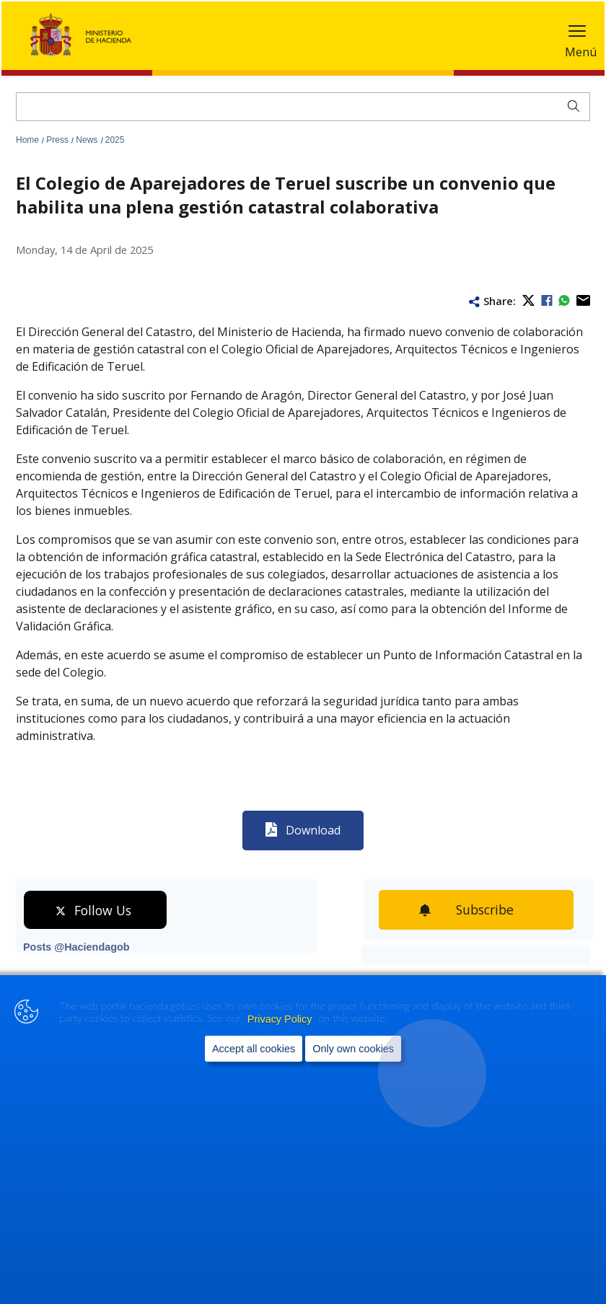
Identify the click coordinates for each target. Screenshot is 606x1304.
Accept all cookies (253, 1051)
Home (28, 140)
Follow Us (102, 910)
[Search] (303, 106)
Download (313, 830)
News (88, 140)
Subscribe (488, 909)
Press (58, 140)
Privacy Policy (281, 1022)
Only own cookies (353, 1051)
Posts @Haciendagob (76, 947)
